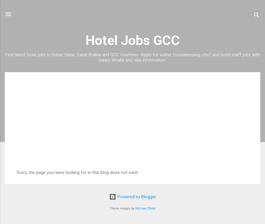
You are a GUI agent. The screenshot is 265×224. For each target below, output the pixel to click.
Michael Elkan (145, 208)
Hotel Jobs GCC (132, 40)
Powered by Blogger (132, 196)
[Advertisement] (132, 125)
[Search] (256, 16)
